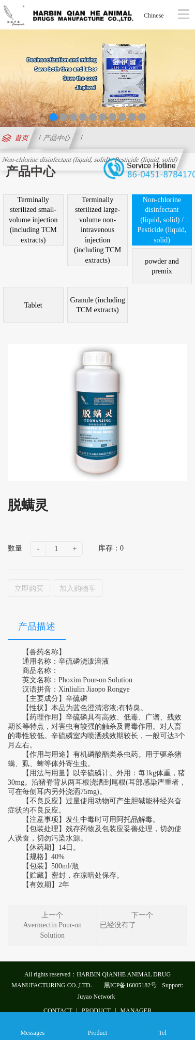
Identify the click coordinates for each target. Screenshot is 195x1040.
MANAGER (136, 1010)
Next (185, 75)
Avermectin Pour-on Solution (52, 930)
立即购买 (28, 588)
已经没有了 (118, 925)
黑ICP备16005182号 (130, 984)
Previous (9, 75)
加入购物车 (77, 588)
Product (97, 1025)
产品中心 (56, 138)
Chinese (154, 15)
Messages (33, 1025)
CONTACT (57, 1010)
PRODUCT (96, 1010)
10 (142, 117)
